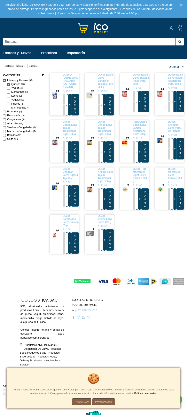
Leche (16, 95)
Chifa (12, 139)
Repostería (15, 115)
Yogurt (17, 88)
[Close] (181, 5)
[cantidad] (67, 104)
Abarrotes (15, 123)
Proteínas (14, 111)
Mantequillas (20, 107)
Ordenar (174, 66)
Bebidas (14, 135)
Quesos (18, 84)
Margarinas (19, 92)
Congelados (15, 119)
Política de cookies (145, 393)
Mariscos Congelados (21, 131)
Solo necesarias (103, 401)
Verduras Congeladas (21, 127)
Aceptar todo (82, 401)
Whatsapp (82, 281)
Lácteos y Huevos (19, 80)
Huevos (17, 103)
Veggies (17, 99)
